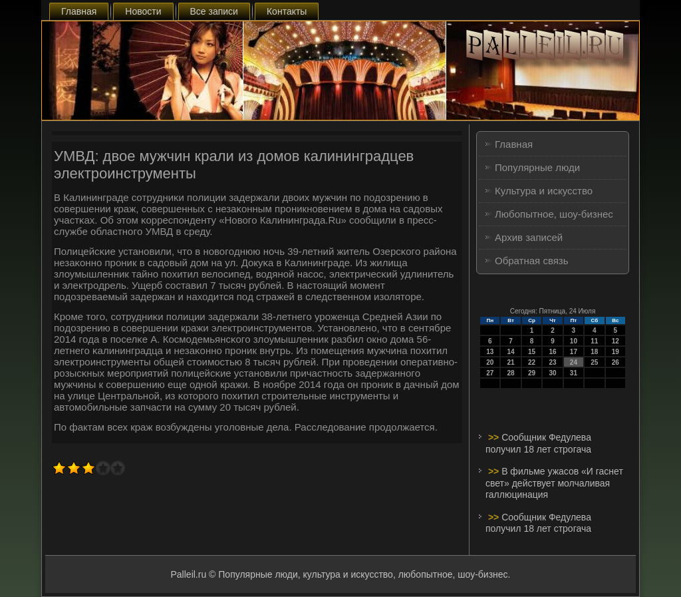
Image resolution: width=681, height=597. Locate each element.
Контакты (287, 11)
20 (489, 362)
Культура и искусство (544, 190)
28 (511, 373)
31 (573, 373)
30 (552, 373)
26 (615, 362)
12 (615, 341)
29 (531, 373)
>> (494, 437)
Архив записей (529, 237)
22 (531, 362)
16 (552, 351)
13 (489, 351)
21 (511, 362)
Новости (143, 11)
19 (615, 351)
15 (531, 351)
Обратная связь (532, 260)
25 (594, 362)
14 (511, 351)
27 (489, 373)
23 (552, 362)
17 (573, 351)
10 (573, 341)
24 (573, 362)
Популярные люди (537, 167)
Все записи (214, 11)
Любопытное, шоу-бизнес (554, 214)
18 (594, 351)
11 (594, 341)
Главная (78, 11)
